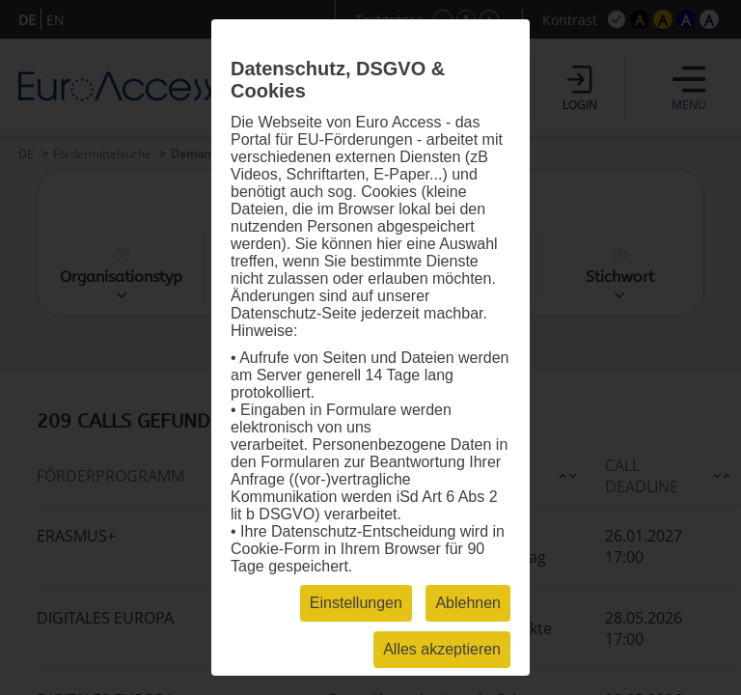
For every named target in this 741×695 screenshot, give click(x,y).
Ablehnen (468, 603)
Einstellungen (356, 603)
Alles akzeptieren (442, 649)
